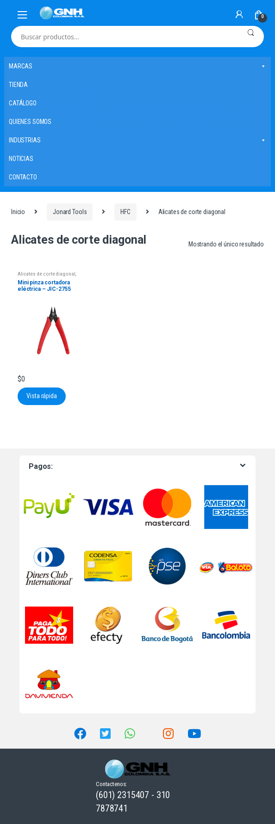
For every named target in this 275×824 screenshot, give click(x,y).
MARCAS (137, 66)
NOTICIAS (21, 158)
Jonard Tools (70, 211)
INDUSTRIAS (137, 140)
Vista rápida (41, 396)
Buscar (251, 36)
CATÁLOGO (23, 103)
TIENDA (18, 84)
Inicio (18, 211)
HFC (125, 211)
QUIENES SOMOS (30, 121)
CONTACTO (23, 177)
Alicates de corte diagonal (46, 274)
